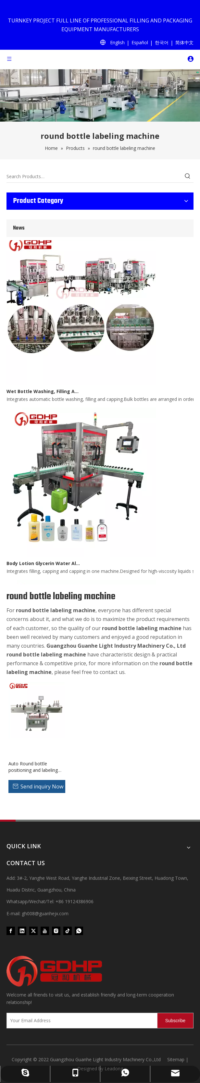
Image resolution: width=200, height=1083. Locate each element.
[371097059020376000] (100, 971)
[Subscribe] (175, 1020)
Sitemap (175, 1059)
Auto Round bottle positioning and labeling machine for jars (33, 766)
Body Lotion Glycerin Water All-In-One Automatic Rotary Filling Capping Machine (43, 564)
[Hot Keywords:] (188, 176)
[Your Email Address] (80, 1020)
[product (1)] (100, 95)
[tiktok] (67, 931)
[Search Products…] (94, 176)
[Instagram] (56, 931)
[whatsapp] (79, 931)
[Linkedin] (22, 931)
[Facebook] (10, 931)
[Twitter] (33, 931)
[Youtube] (45, 931)
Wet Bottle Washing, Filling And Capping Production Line (43, 393)
